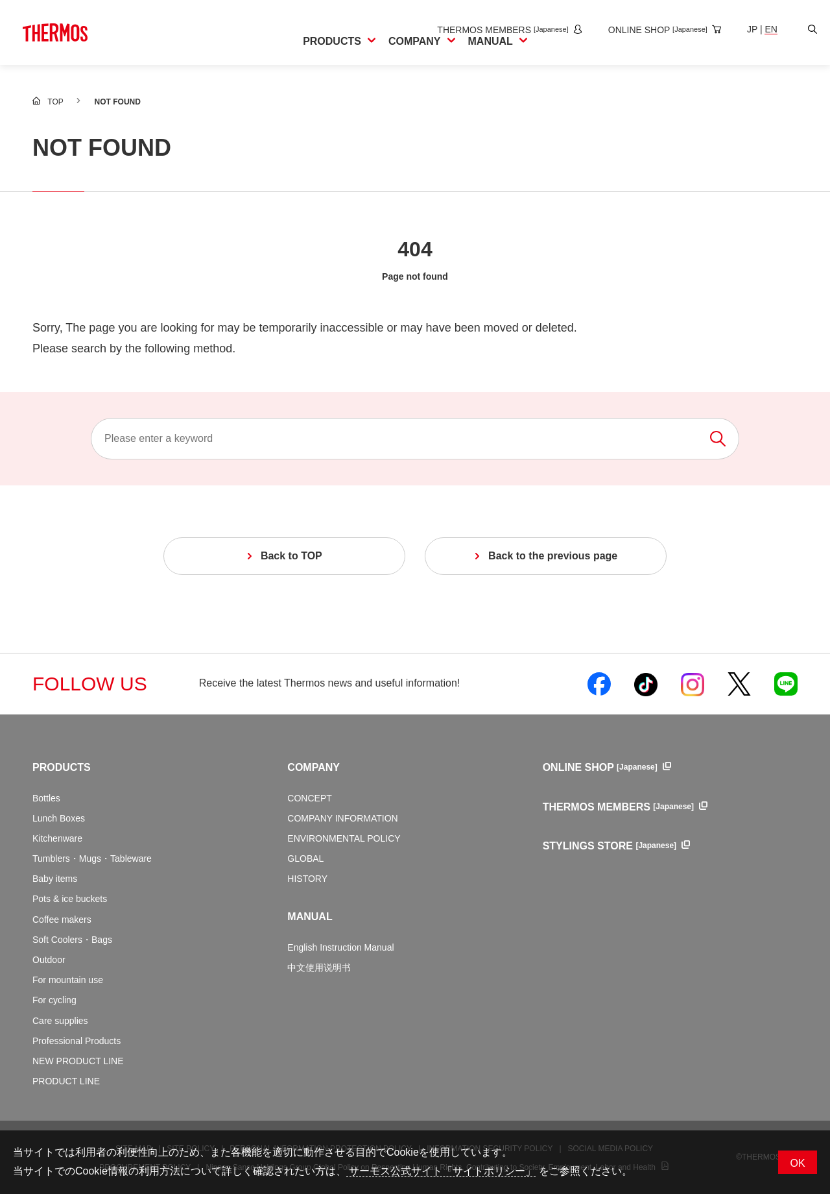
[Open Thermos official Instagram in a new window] (692, 684)
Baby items (54, 878)
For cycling (54, 1000)
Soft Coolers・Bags (72, 939)
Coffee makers (61, 919)
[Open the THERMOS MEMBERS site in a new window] (496, 30)
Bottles (46, 798)
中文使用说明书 (319, 967)
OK (797, 1163)
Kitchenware (57, 838)
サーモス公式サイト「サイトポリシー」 (441, 1170)
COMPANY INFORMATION (342, 818)
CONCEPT (309, 798)
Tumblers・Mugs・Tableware (92, 858)
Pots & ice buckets (69, 899)
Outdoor (48, 960)
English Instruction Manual (340, 947)
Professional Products (76, 1041)
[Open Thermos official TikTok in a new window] (646, 684)
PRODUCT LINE (66, 1081)
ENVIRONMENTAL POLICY (343, 838)
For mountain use (67, 980)
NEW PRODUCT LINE (78, 1061)
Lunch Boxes (58, 818)
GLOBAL (305, 858)
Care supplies (60, 1021)
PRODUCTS (61, 767)
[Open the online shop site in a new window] (651, 30)
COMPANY (313, 767)
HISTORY (307, 878)
